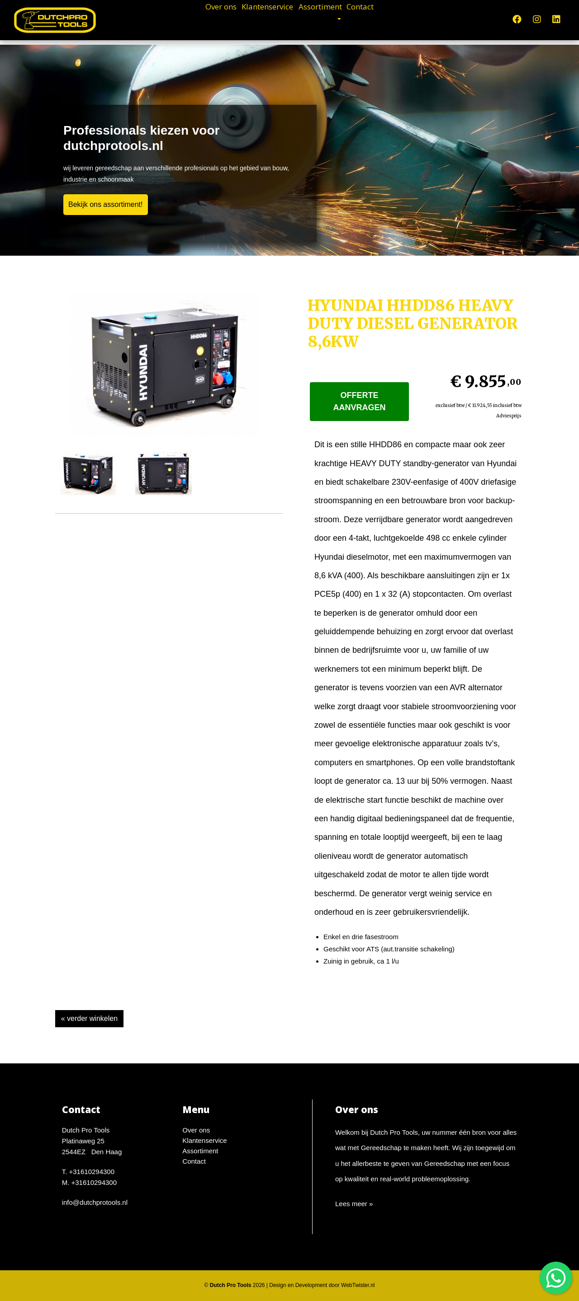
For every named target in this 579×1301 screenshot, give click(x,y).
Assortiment (334, 18)
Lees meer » (354, 1203)
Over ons (187, 18)
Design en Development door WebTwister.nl (322, 1285)
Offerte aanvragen (359, 401)
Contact (394, 18)
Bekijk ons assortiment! (105, 204)
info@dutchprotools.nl (95, 1202)
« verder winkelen (89, 1018)
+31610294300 (92, 1171)
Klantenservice (257, 18)
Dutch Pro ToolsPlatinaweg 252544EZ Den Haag (92, 1141)
